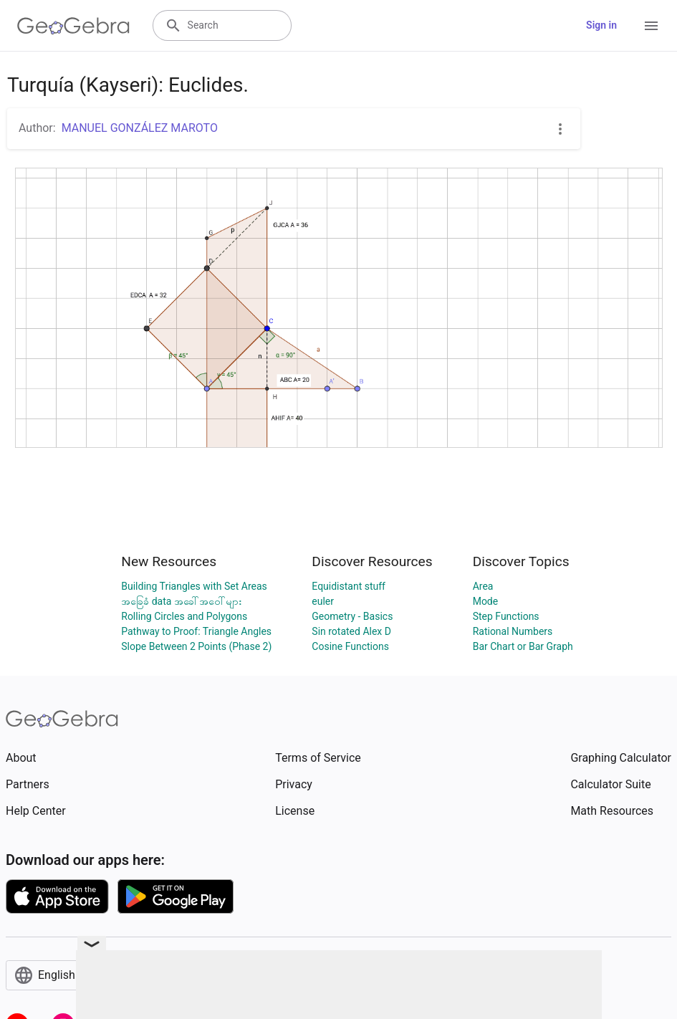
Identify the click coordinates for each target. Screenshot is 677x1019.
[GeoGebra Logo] (73, 25)
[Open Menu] (651, 25)
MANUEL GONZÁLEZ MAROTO (140, 128)
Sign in (601, 25)
